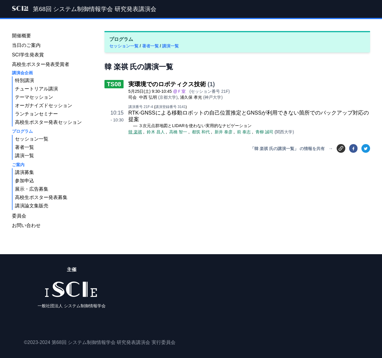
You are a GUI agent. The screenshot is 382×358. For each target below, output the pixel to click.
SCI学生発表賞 (28, 54)
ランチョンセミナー (36, 113)
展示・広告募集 (31, 189)
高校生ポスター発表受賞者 (40, 64)
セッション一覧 (124, 46)
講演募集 (24, 172)
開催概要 (21, 35)
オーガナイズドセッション (43, 105)
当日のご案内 (26, 45)
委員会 (19, 215)
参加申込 (24, 180)
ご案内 (18, 164)
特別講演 (24, 80)
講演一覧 (170, 46)
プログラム (22, 131)
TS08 (114, 84)
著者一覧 (151, 46)
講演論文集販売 (31, 205)
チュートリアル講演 (36, 88)
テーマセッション (34, 97)
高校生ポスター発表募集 (41, 197)
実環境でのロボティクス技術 (167, 84)
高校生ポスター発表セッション (48, 122)
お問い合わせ (26, 225)
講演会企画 (22, 72)
